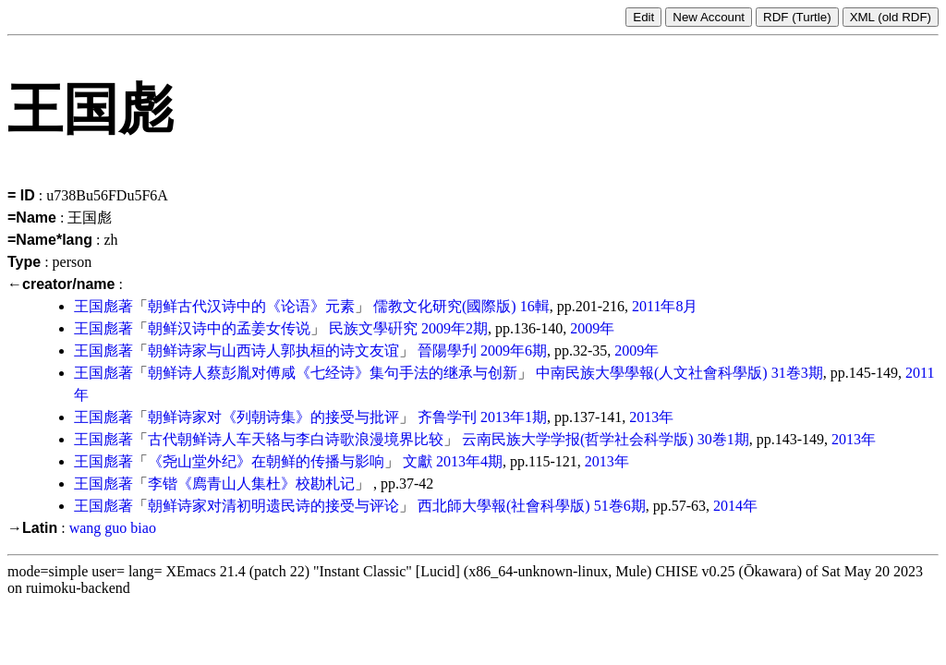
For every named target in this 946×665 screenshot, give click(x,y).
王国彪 (96, 306)
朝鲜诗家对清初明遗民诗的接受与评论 (273, 506)
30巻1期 (723, 439)
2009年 (592, 328)
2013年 (651, 417)
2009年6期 (513, 350)
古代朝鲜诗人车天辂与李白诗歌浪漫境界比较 (295, 439)
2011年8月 (664, 306)
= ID (21, 195)
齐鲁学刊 (447, 417)
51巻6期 (620, 506)
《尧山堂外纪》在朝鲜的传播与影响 (266, 461)
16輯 (535, 306)
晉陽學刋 (447, 350)
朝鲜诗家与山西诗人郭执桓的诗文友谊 (273, 350)
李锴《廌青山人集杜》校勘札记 (251, 483)
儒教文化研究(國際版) (444, 306)
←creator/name (61, 284)
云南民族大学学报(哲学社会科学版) (578, 439)
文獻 (417, 461)
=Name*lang (49, 240)
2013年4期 (469, 461)
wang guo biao (112, 528)
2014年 (735, 506)
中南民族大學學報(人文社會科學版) (652, 373)
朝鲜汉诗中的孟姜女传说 (229, 328)
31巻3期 (797, 373)
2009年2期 (454, 328)
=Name (31, 217)
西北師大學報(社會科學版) (504, 506)
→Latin (32, 528)
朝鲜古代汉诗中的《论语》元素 (251, 306)
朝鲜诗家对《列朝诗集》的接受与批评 (273, 417)
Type (24, 262)
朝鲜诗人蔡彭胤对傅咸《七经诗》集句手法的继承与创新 (332, 373)
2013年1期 (513, 417)
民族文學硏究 (373, 328)
